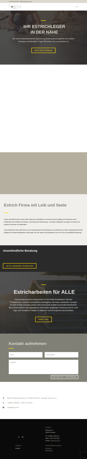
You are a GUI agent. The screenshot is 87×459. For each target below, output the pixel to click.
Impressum (48, 448)
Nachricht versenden (65, 376)
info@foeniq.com (55, 440)
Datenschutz (49, 450)
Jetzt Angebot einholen (19, 265)
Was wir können (43, 50)
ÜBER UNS (43, 318)
